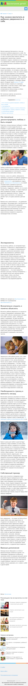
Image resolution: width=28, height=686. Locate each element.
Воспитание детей (11, 680)
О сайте (3, 667)
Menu (25, 8)
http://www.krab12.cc (6, 302)
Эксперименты (5, 106)
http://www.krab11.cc (20, 299)
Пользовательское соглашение (9, 675)
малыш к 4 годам (18, 82)
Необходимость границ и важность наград (13, 109)
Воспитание (8, 594)
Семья (9, 13)
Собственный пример (7, 111)
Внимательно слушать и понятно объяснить (13, 108)
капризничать (8, 181)
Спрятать (17, 99)
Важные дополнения (7, 113)
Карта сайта (4, 671)
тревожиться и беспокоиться (12, 183)
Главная (4, 13)
